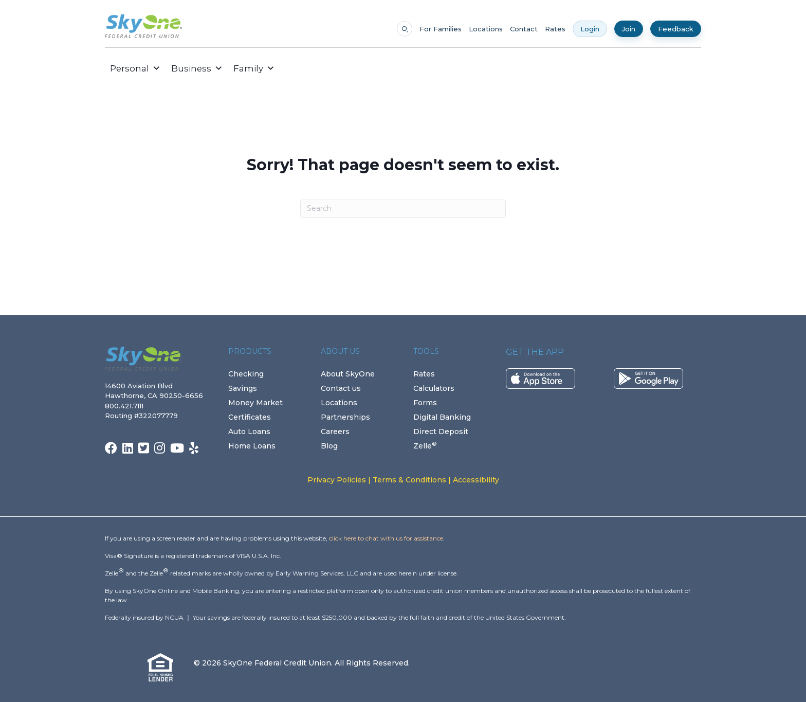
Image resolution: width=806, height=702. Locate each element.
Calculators (433, 388)
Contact (524, 29)
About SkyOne (348, 374)
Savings (242, 388)
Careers (335, 431)
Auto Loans (249, 431)
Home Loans (252, 446)
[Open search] (404, 29)
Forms (425, 402)
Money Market (255, 402)
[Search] (403, 209)
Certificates (249, 417)
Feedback (675, 29)
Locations (486, 29)
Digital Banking (442, 417)
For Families (440, 29)
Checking (246, 374)
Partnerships (345, 417)
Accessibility (476, 479)
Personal (135, 68)
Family (254, 68)
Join (628, 29)
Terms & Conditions (409, 479)
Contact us (341, 388)
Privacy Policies (336, 479)
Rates (555, 29)
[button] (288, 68)
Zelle (424, 446)
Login (589, 29)
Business (197, 68)
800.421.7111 (126, 406)
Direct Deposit (440, 431)
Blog (329, 446)
